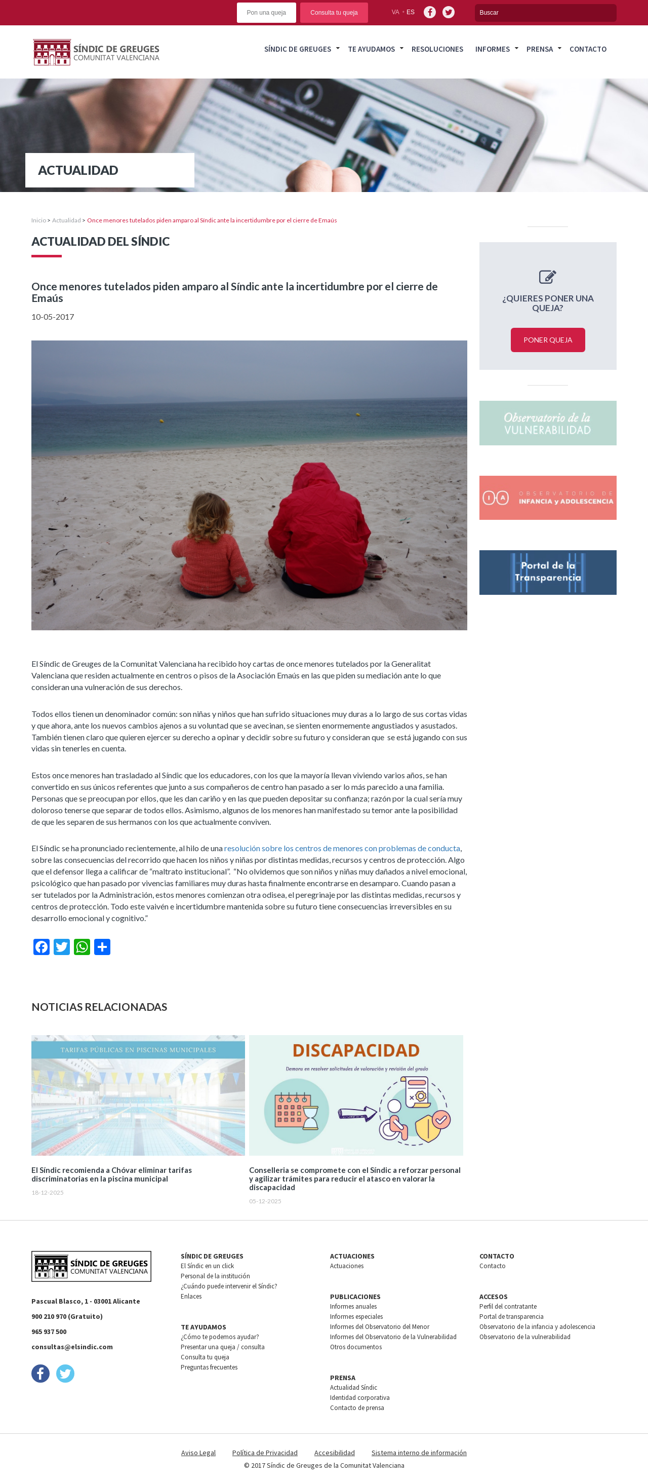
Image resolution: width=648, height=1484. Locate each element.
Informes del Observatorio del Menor (379, 1326)
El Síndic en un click (207, 1266)
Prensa (539, 49)
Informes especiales (356, 1316)
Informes (492, 49)
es (411, 12)
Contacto (588, 49)
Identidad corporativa (360, 1397)
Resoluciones (437, 49)
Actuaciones (346, 1266)
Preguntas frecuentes (209, 1367)
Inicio (38, 220)
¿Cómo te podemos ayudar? (220, 1337)
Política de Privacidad (265, 1452)
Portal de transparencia (511, 1316)
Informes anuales (353, 1306)
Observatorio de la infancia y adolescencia (537, 1326)
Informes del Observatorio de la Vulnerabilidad (393, 1337)
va (395, 12)
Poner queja (548, 339)
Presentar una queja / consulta (223, 1347)
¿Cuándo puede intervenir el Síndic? (229, 1286)
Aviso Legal (198, 1452)
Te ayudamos (371, 49)
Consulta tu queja (333, 12)
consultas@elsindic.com (72, 1346)
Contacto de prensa (357, 1407)
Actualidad (66, 220)
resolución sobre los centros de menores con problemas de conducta (342, 848)
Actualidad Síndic (353, 1387)
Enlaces (191, 1296)
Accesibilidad (334, 1452)
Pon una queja (266, 12)
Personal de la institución (215, 1276)
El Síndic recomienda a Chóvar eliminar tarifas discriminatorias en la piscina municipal (111, 1174)
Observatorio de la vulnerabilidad (525, 1337)
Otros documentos (356, 1347)
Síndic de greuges (297, 49)
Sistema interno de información (419, 1452)
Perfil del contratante (508, 1306)
